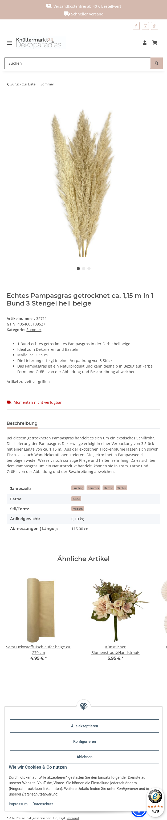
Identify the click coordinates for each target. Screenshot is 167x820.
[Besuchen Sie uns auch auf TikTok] (154, 26)
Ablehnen (84, 757)
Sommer (33, 329)
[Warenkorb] (154, 42)
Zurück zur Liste (22, 84)
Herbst (108, 488)
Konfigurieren (84, 741)
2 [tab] (83, 268)
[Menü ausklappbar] (11, 42)
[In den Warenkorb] (11, 101)
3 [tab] (89, 268)
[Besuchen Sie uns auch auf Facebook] (136, 26)
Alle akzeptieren (84, 726)
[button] (144, 42)
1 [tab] (78, 268)
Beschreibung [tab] (22, 423)
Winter (121, 488)
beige (76, 499)
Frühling (78, 488)
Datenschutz (42, 804)
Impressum (18, 804)
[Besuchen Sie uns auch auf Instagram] (145, 26)
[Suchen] (77, 63)
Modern (78, 508)
